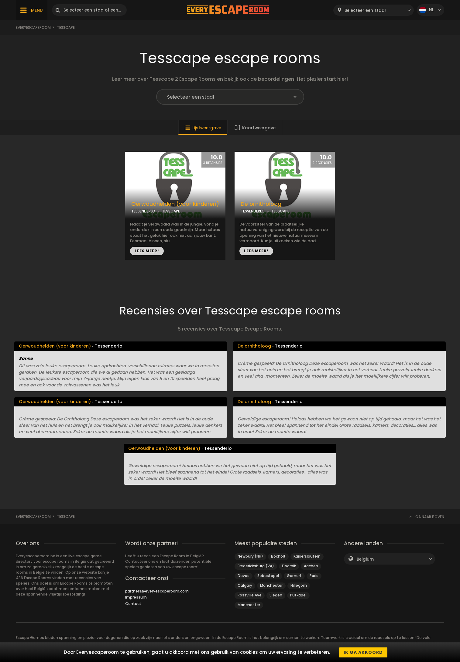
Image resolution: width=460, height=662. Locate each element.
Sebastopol (268, 575)
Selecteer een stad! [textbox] (365, 10)
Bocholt (278, 556)
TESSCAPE (171, 211)
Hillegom (298, 585)
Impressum (136, 597)
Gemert (294, 575)
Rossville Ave (250, 595)
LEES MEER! (147, 250)
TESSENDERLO (143, 211)
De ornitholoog (261, 204)
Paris (314, 575)
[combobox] (373, 10)
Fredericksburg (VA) (256, 566)
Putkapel (298, 595)
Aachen (311, 566)
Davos (243, 575)
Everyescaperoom (33, 27)
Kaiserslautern (307, 556)
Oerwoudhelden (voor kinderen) (175, 204)
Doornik (289, 566)
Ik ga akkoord (363, 652)
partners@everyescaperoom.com (157, 591)
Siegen (275, 595)
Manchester (271, 585)
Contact (133, 603)
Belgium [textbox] (365, 559)
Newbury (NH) (250, 556)
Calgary (245, 585)
